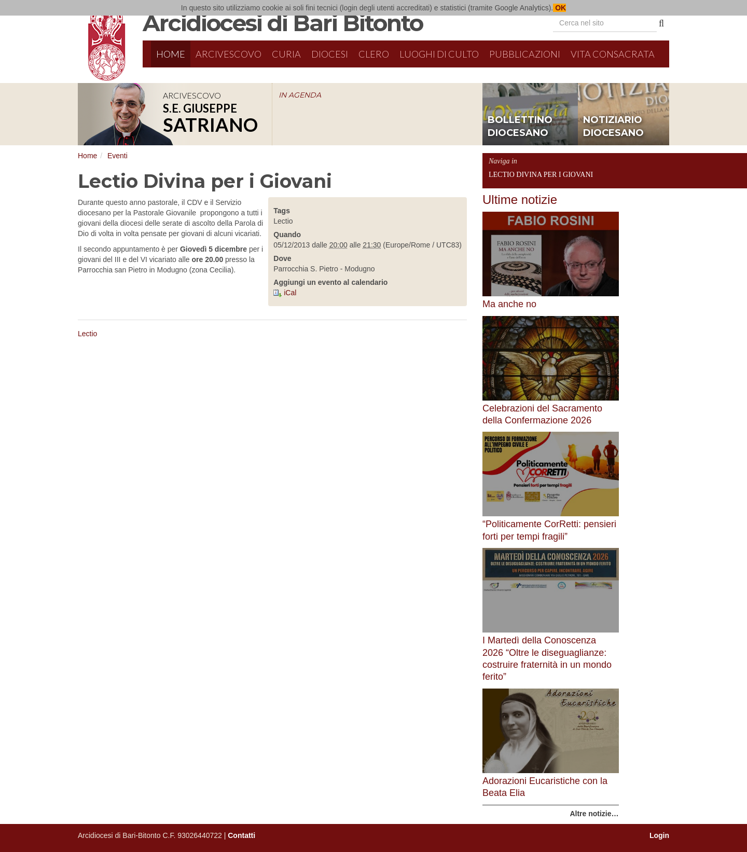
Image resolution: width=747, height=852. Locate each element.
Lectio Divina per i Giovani (541, 174)
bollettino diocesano (520, 126)
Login (659, 835)
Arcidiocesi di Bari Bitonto (283, 23)
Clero (373, 54)
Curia (286, 54)
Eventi (117, 156)
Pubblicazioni (524, 54)
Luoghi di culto (439, 54)
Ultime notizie (519, 200)
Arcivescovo (228, 54)
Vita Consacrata (613, 54)
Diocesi (329, 54)
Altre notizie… (594, 813)
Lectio (87, 333)
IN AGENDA (300, 95)
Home (170, 54)
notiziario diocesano (613, 126)
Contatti (241, 835)
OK (559, 8)
